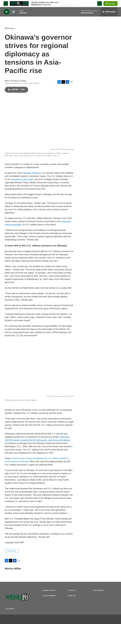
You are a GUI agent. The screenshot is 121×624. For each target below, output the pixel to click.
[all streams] (109, 12)
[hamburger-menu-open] (6, 3)
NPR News (10, 28)
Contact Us (72, 590)
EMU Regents (98, 590)
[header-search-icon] (99, 3)
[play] (6, 11)
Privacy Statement (49, 596)
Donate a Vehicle (49, 590)
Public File (72, 596)
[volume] (14, 12)
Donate (111, 3)
